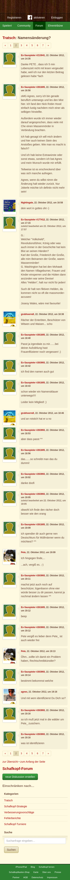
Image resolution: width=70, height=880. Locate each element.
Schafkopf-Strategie (15, 806)
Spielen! (7, 25)
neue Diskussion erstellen (20, 776)
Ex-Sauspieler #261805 (33, 87)
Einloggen (57, 17)
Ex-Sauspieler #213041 (33, 55)
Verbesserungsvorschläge (19, 812)
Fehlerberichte (12, 818)
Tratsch (8, 38)
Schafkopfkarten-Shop (19, 872)
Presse (58, 872)
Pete (23, 552)
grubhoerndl (27, 314)
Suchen (11, 849)
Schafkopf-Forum (17, 769)
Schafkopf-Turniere (15, 824)
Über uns (46, 872)
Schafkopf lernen (47, 867)
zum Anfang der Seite (32, 761)
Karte (35, 872)
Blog (33, 867)
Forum (39, 25)
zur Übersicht (10, 761)
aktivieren (36, 18)
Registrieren (14, 17)
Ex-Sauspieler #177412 (33, 219)
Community (24, 25)
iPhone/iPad (21, 867)
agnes (24, 691)
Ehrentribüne (55, 25)
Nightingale (27, 202)
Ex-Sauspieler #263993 (33, 362)
